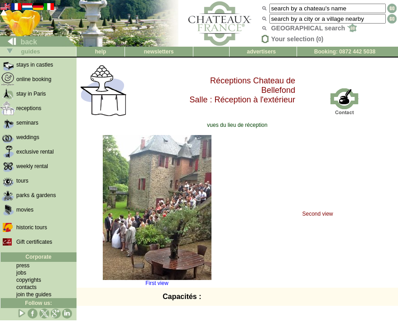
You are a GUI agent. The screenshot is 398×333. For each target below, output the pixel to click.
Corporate (38, 257)
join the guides (33, 294)
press (22, 265)
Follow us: (38, 303)
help (100, 51)
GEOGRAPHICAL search (314, 28)
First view (157, 280)
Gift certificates (34, 242)
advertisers (261, 51)
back (18, 42)
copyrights (28, 280)
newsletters (159, 51)
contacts (26, 287)
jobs (21, 273)
